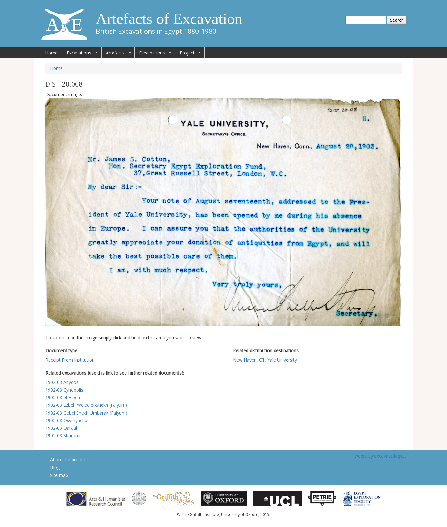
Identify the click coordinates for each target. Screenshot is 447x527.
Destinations (153, 53)
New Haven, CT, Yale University (265, 360)
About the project (68, 459)
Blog (55, 467)
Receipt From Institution (70, 360)
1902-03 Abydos (61, 382)
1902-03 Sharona (62, 435)
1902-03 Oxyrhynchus (67, 420)
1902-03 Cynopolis (64, 390)
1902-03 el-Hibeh (62, 397)
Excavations (80, 53)
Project (188, 53)
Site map (59, 475)
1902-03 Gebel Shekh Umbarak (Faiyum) (86, 413)
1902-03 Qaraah (61, 428)
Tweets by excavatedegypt (379, 456)
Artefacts (116, 53)
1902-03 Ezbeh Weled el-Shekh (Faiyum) (86, 405)
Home (51, 53)
